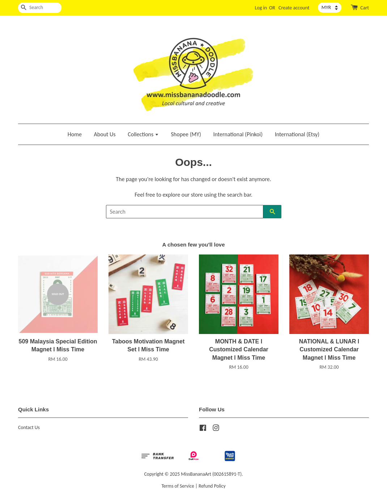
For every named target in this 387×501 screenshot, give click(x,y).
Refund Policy (212, 486)
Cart (364, 8)
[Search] (39, 8)
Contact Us (29, 427)
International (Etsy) (297, 134)
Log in (261, 8)
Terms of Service (177, 486)
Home (75, 134)
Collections (143, 134)
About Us (105, 134)
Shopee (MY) (186, 134)
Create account (293, 8)
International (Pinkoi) (238, 134)
